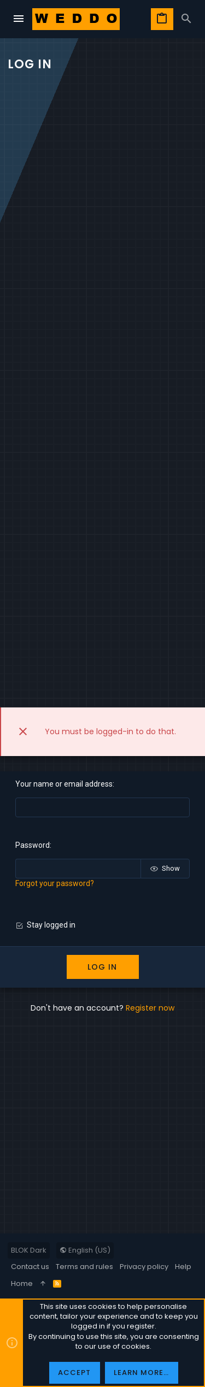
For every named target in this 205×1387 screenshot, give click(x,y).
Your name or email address (64, 784)
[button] (19, 19)
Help (183, 1266)
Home (22, 1283)
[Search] (186, 19)
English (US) (85, 1250)
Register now (150, 1007)
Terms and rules (84, 1266)
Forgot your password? (54, 883)
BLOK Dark (28, 1250)
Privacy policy (144, 1266)
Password (32, 845)
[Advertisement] (102, 195)
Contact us (30, 1266)
